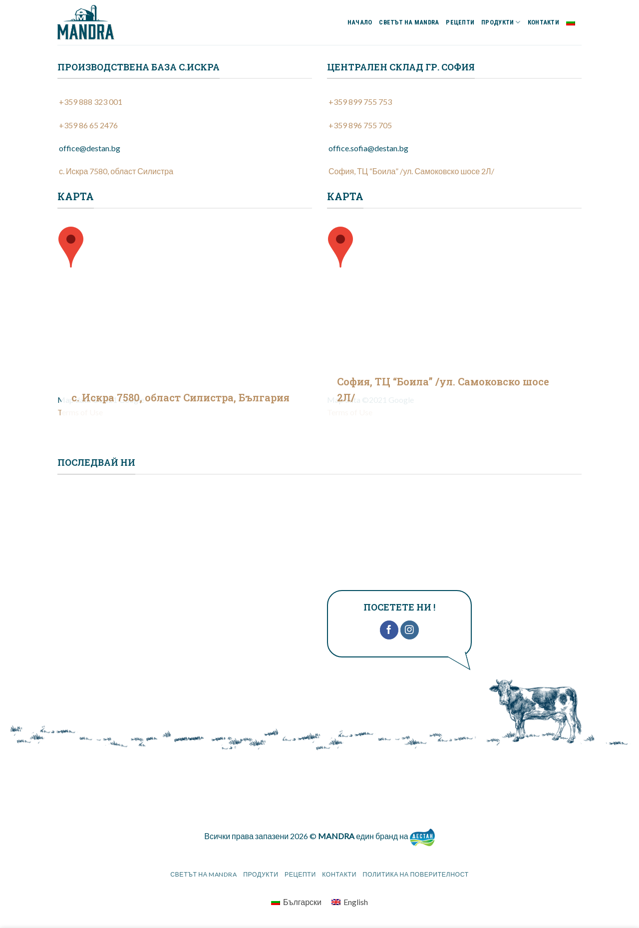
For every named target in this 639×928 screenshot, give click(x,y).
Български (574, 22)
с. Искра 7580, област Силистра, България (180, 397)
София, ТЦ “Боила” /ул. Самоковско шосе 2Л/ (410, 171)
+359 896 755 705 (359, 125)
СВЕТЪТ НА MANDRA (409, 22)
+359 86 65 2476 (87, 125)
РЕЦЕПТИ (460, 22)
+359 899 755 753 (359, 101)
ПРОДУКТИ (501, 22)
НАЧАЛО (359, 22)
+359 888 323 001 (89, 101)
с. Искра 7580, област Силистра (115, 171)
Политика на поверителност (416, 874)
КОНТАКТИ (543, 22)
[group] (184, 254)
